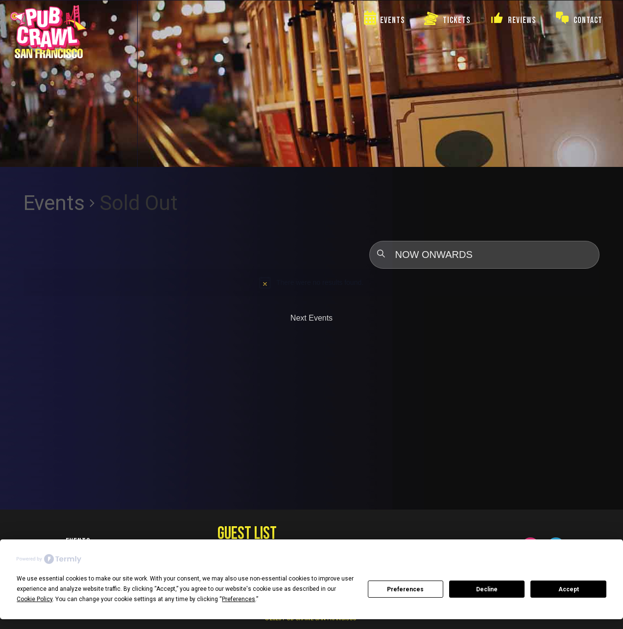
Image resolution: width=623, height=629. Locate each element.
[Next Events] (311, 318)
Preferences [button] (238, 599)
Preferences (405, 589)
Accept (568, 589)
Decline (487, 589)
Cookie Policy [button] (34, 599)
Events (54, 203)
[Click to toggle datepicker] (484, 255)
